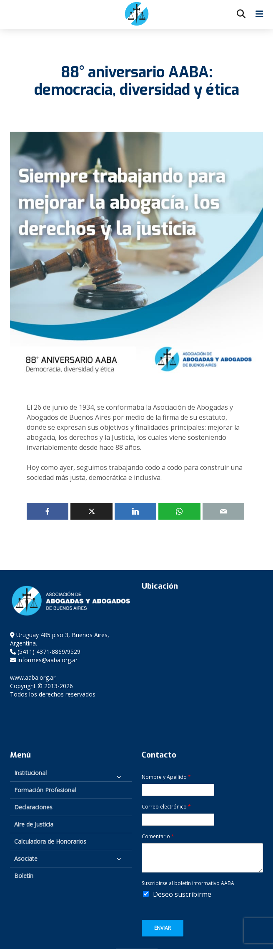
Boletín (23, 876)
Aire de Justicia (33, 824)
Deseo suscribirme (182, 894)
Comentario (158, 836)
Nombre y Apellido (166, 777)
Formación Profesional (45, 790)
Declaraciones (33, 807)
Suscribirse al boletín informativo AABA (188, 883)
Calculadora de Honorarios (50, 841)
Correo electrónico (166, 806)
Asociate (26, 858)
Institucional (30, 773)
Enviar (162, 927)
